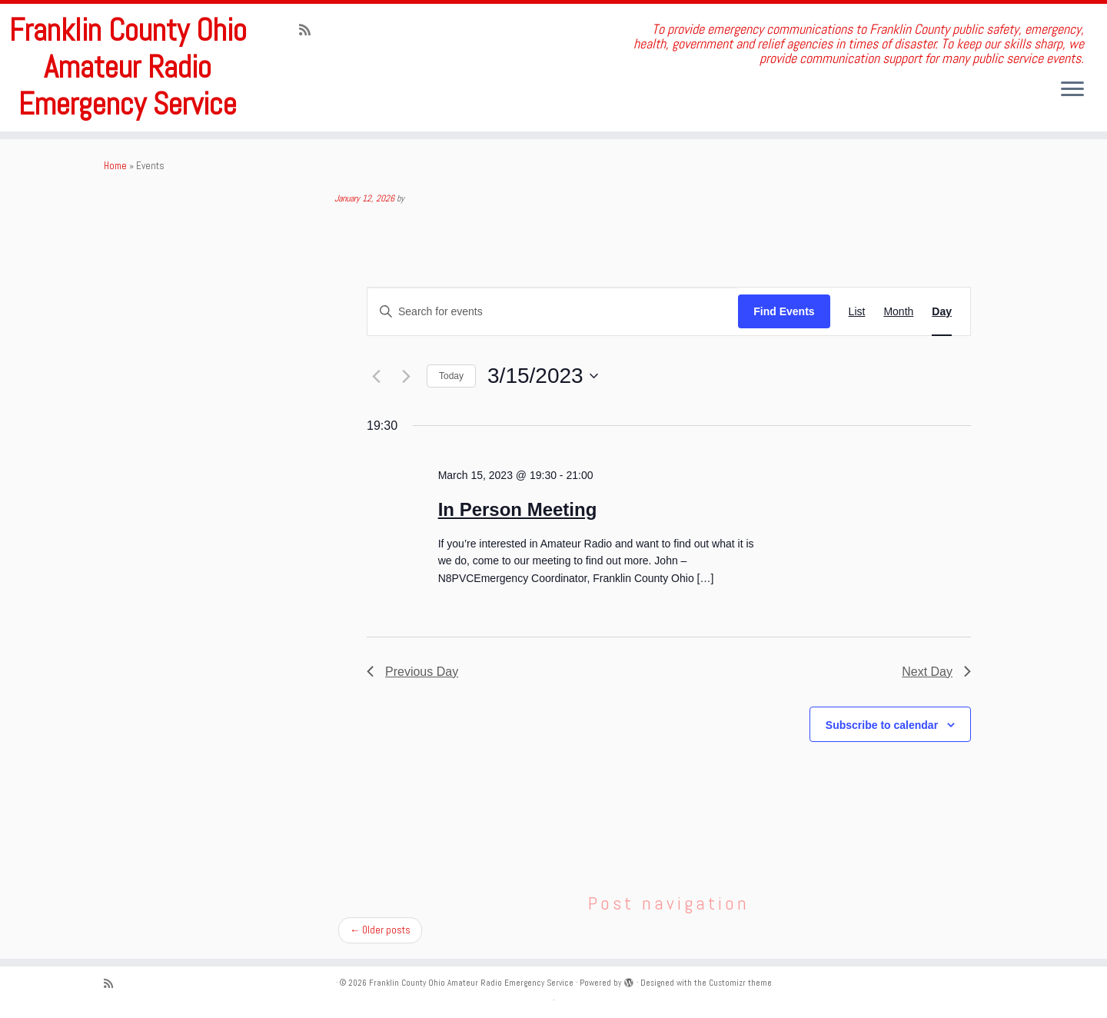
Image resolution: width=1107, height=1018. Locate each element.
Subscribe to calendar (882, 725)
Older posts (380, 929)
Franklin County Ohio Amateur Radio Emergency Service (128, 67)
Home (115, 165)
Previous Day (412, 671)
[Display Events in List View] (857, 312)
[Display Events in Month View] (898, 312)
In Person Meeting (517, 509)
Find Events (783, 311)
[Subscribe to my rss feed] (310, 30)
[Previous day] (376, 376)
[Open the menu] (1072, 89)
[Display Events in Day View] (942, 312)
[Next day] (406, 376)
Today (451, 376)
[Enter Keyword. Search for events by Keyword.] (552, 312)
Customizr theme (740, 982)
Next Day (936, 671)
